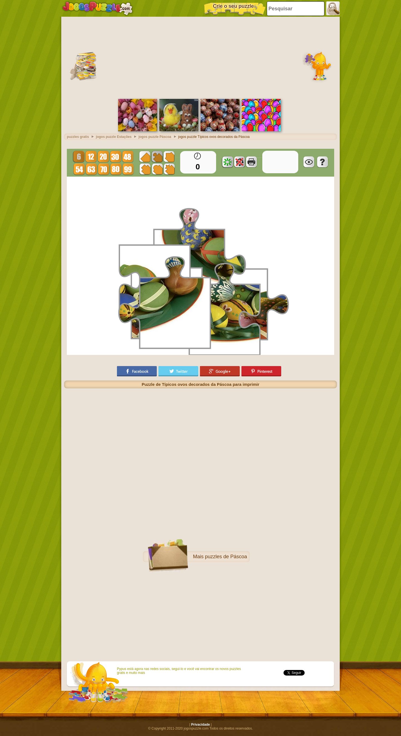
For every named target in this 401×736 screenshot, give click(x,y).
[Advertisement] (200, 57)
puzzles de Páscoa (226, 556)
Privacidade (200, 725)
